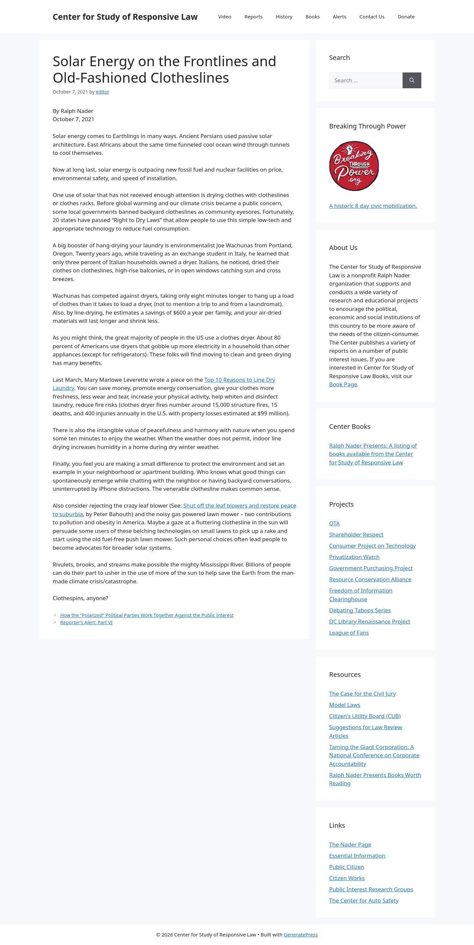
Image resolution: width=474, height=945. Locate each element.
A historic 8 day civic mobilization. (373, 205)
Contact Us (371, 16)
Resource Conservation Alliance (370, 579)
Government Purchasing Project (371, 568)
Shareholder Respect (356, 534)
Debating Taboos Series (360, 610)
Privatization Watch (354, 557)
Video (224, 16)
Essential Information (357, 855)
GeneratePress (301, 934)
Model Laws (344, 705)
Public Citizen (346, 867)
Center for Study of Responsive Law (125, 16)
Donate (406, 16)
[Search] (412, 80)
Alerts (339, 16)
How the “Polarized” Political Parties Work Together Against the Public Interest (147, 615)
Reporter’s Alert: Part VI (86, 622)
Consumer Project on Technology (372, 545)
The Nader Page (350, 844)
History (284, 16)
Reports (254, 16)
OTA (334, 523)
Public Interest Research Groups (371, 889)
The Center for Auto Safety (364, 900)
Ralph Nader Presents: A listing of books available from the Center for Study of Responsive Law (373, 454)
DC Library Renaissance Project (369, 621)
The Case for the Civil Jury (362, 693)
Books (312, 16)
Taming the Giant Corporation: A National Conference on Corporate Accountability (374, 755)
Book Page (343, 384)
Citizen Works (347, 878)
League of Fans (349, 632)
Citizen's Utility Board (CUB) (365, 716)
